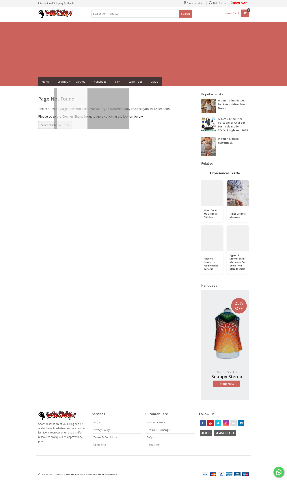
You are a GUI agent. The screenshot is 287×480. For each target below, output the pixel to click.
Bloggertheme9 (107, 474)
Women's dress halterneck (228, 140)
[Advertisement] (143, 49)
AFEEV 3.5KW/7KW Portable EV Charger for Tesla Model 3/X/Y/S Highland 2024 (233, 124)
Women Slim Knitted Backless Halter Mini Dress (231, 104)
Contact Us (100, 444)
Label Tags (134, 81)
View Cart (232, 13)
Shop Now (227, 384)
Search (185, 13)
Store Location (192, 3)
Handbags (98, 81)
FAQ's (96, 422)
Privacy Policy (101, 430)
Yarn (116, 81)
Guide (153, 81)
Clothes (79, 81)
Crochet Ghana (69, 474)
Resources (153, 444)
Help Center (216, 3)
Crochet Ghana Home (55, 125)
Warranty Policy (156, 422)
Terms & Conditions (105, 437)
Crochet (61, 81)
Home (44, 81)
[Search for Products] (141, 14)
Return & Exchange (158, 430)
